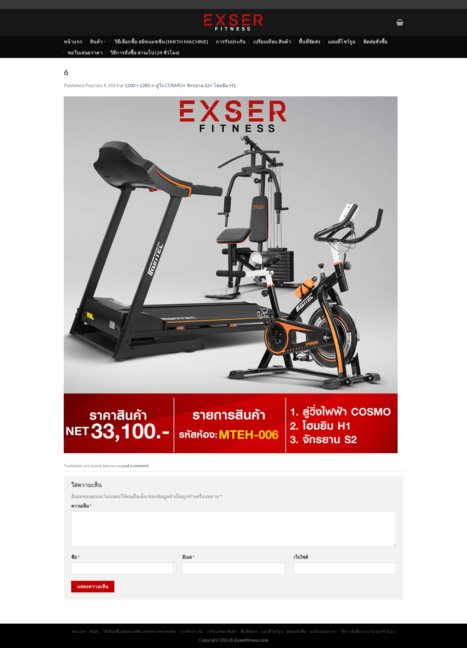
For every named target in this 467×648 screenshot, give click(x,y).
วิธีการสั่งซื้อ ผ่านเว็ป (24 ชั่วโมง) (145, 52)
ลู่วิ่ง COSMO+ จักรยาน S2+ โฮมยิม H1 (196, 85)
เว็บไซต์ (301, 557)
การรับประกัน (230, 41)
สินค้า (98, 42)
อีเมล (188, 557)
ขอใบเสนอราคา (85, 52)
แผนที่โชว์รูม (342, 41)
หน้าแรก (73, 41)
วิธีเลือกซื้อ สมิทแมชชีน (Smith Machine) (161, 41)
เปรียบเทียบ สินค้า (272, 41)
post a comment (135, 465)
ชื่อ (75, 557)
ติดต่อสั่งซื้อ (375, 41)
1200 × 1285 (137, 85)
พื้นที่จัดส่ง (309, 41)
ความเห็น (81, 506)
